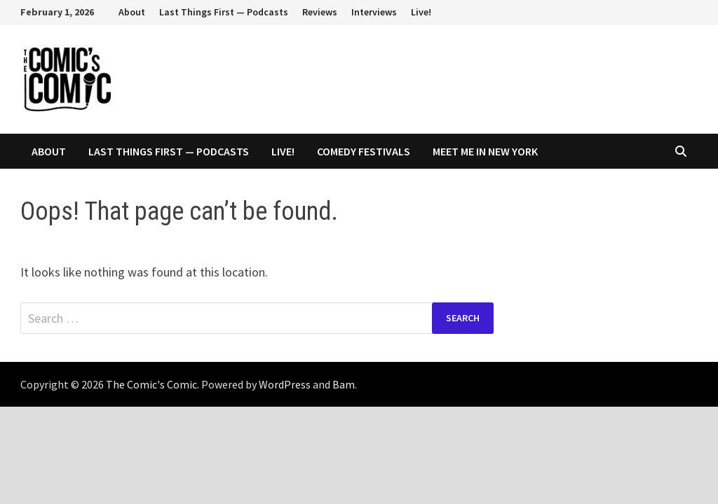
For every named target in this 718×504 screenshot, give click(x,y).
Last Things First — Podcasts (223, 12)
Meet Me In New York (485, 151)
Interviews (374, 12)
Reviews (319, 12)
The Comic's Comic (151, 384)
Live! (421, 12)
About (131, 12)
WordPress (285, 384)
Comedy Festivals (363, 151)
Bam (343, 384)
